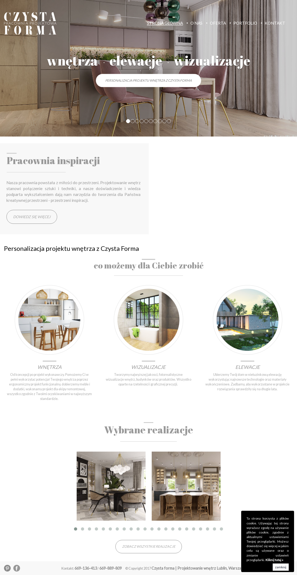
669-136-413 (86, 568)
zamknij (280, 567)
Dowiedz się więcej (31, 216)
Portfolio (245, 23)
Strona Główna (165, 23)
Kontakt (275, 23)
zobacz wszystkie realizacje (148, 546)
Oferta (218, 23)
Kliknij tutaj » (274, 560)
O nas (196, 23)
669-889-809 (110, 568)
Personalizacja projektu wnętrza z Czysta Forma (148, 80)
